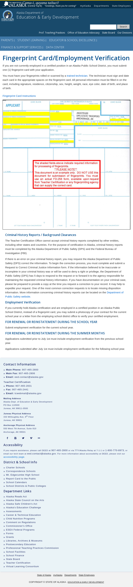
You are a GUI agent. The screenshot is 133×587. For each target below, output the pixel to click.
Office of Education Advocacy (84, 32)
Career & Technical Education (23, 515)
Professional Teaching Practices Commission (32, 548)
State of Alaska (15, 4)
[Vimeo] (31, 438)
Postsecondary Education (21, 544)
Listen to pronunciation (61, 2)
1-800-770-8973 (114, 450)
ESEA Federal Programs (20, 529)
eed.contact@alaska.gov (29, 377)
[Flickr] (39, 438)
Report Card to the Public (21, 478)
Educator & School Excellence (73, 40)
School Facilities (15, 552)
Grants (10, 537)
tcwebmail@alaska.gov (28, 393)
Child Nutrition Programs (20, 518)
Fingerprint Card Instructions (19, 95)
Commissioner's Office (19, 526)
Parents (8, 40)
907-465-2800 (30, 369)
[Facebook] (7, 438)
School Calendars (16, 482)
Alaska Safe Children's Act (21, 504)
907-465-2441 (20, 389)
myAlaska (85, 5)
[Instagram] (15, 438)
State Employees (121, 5)
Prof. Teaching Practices (52, 32)
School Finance (15, 555)
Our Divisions (124, 32)
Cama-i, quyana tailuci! (40, 3)
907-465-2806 (27, 373)
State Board (108, 32)
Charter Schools (15, 467)
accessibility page (13, 457)
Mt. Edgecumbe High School (22, 475)
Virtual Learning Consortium (22, 566)
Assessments (14, 511)
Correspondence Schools (21, 471)
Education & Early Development (86, 582)
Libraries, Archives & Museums (24, 540)
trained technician (77, 75)
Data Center (55, 47)
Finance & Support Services (22, 47)
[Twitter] (23, 438)
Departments (101, 5)
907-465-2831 (23, 386)
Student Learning (31, 40)
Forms (10, 533)
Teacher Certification (18, 562)
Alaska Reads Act (16, 496)
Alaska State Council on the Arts (25, 500)
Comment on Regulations (21, 522)
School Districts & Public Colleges (26, 486)
